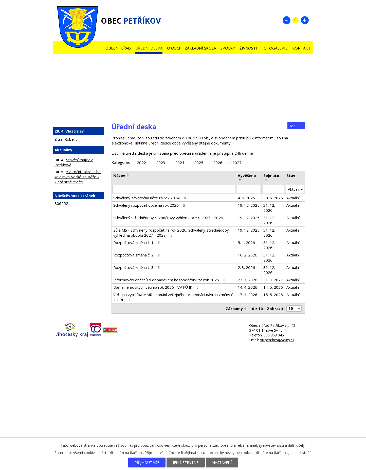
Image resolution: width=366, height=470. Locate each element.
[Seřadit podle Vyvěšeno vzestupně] (240, 179)
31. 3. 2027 (273, 279)
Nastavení (222, 462)
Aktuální (293, 197)
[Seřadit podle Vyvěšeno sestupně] (240, 181)
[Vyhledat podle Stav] (295, 189)
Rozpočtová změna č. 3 (137, 267)
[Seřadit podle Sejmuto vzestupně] (266, 179)
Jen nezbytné (185, 462)
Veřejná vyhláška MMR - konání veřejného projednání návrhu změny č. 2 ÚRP (173, 297)
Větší (305, 20)
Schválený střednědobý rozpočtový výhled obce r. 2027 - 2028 (172, 217)
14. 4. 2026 (247, 287)
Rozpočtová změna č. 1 (137, 242)
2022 (141, 162)
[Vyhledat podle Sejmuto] (273, 189)
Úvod (98, 46)
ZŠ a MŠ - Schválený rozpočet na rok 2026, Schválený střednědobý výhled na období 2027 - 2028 (171, 233)
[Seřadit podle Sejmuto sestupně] (266, 181)
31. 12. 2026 (269, 208)
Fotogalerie (275, 48)
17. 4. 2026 (247, 294)
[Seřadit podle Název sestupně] (128, 176)
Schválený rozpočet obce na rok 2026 (149, 205)
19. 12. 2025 (249, 205)
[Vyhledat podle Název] (174, 189)
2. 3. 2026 (246, 267)
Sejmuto (271, 175)
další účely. (296, 445)
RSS (296, 125)
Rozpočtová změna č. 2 (137, 254)
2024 (179, 162)
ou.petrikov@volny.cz (277, 339)
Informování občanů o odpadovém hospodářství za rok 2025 (170, 279)
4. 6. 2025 (246, 197)
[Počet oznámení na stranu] (294, 308)
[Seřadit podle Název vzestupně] (128, 174)
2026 (217, 162)
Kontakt (301, 48)
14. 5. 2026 (273, 287)
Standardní (295, 20)
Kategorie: (121, 162)
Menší (286, 20)
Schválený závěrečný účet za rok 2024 (150, 197)
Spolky (228, 48)
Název (119, 175)
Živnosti (248, 48)
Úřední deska (148, 48)
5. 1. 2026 (246, 242)
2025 (198, 162)
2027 (237, 162)
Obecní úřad (118, 48)
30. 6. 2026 (273, 197)
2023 (160, 162)
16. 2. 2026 (247, 254)
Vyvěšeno (247, 175)
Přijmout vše (147, 462)
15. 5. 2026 (273, 294)
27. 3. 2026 (247, 279)
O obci (173, 48)
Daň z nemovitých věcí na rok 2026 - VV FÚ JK (156, 287)
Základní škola (200, 48)
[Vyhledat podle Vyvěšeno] (249, 189)
